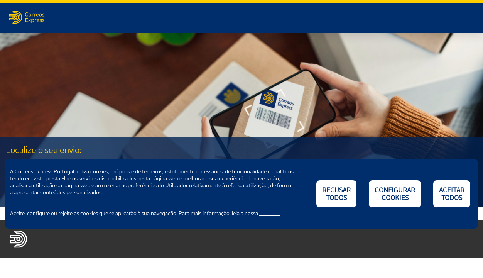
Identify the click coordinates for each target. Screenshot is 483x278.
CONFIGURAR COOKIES (395, 194)
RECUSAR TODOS (336, 194)
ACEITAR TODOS (451, 194)
